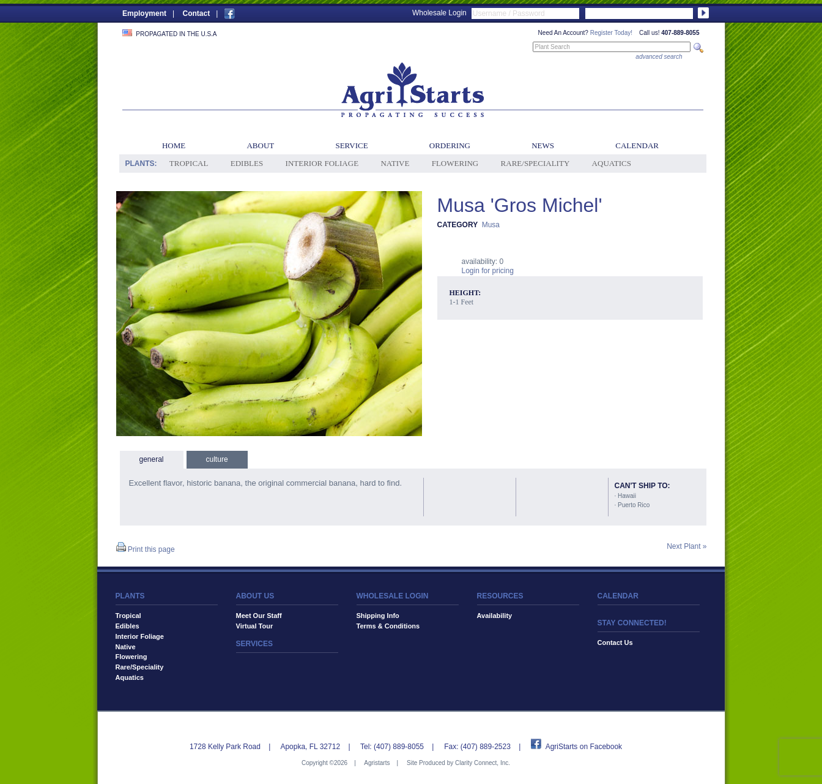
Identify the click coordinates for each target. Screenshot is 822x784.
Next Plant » (686, 546)
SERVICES (254, 643)
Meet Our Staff (259, 615)
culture (217, 459)
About (260, 145)
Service (351, 145)
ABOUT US (255, 596)
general (151, 459)
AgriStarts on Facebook (584, 746)
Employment (144, 13)
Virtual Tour (254, 626)
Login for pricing (488, 270)
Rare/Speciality (535, 163)
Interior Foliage (322, 163)
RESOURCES (500, 596)
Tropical (189, 163)
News (542, 145)
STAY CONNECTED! (632, 623)
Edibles (247, 163)
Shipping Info (378, 615)
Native (394, 163)
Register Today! (611, 32)
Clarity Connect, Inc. (482, 763)
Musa (491, 225)
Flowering (455, 163)
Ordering (449, 145)
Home (173, 145)
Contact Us (615, 642)
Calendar (637, 145)
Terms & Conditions (388, 626)
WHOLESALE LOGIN (393, 596)
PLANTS (130, 596)
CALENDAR (618, 596)
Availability (495, 615)
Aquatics (611, 163)
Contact (196, 13)
